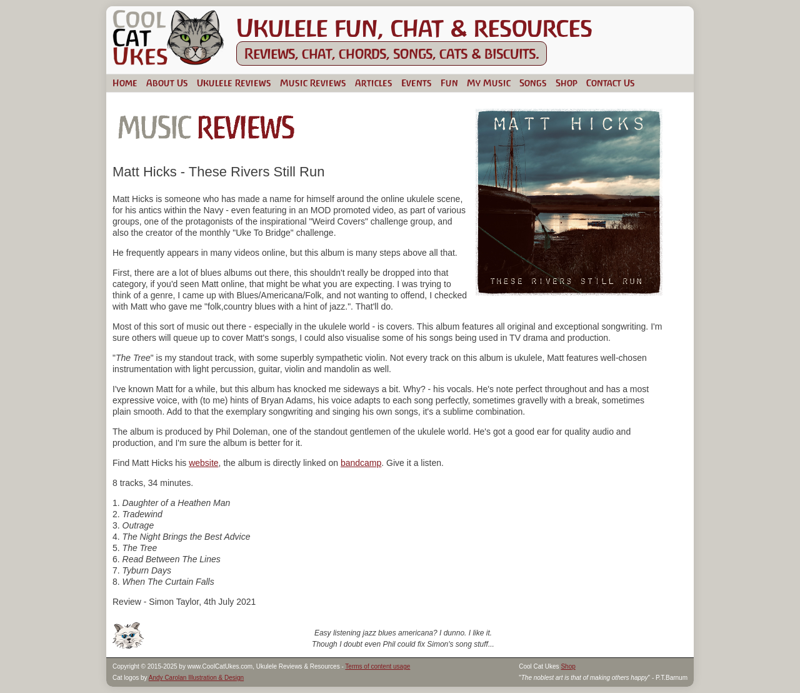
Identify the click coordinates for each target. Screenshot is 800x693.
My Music (489, 83)
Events (416, 83)
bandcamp (361, 463)
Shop (567, 83)
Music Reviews (313, 83)
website (203, 463)
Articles (373, 83)
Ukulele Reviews (234, 83)
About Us (167, 83)
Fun (449, 83)
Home (125, 83)
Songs (533, 83)
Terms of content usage (377, 666)
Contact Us (610, 83)
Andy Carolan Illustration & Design (196, 677)
